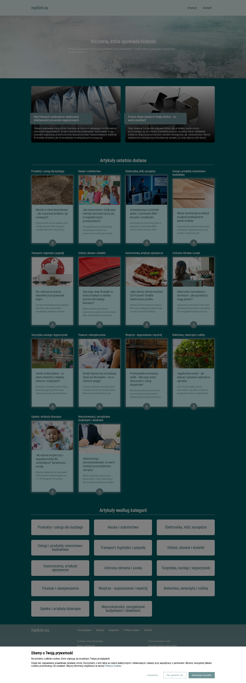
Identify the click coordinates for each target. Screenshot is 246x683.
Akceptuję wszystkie (201, 675)
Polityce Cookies (113, 665)
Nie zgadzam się (175, 675)
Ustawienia (152, 675)
